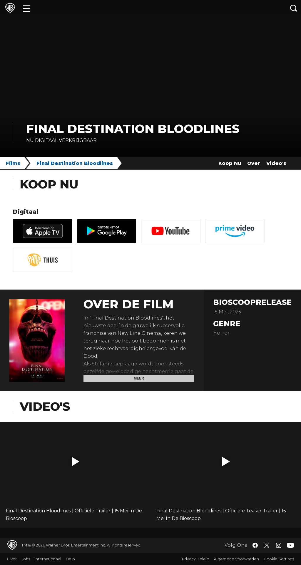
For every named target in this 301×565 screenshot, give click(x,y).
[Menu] (26, 8)
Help (70, 558)
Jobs (25, 558)
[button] (75, 461)
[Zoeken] (293, 8)
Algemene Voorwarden (236, 558)
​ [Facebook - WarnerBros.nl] (255, 545)
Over (253, 163)
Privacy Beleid (195, 558)
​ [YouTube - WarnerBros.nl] (290, 545)
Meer (139, 378)
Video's (276, 163)
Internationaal (48, 558)
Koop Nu (229, 163)
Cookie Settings (279, 558)
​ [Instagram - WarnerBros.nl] (278, 545)
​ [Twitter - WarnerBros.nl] (266, 545)
